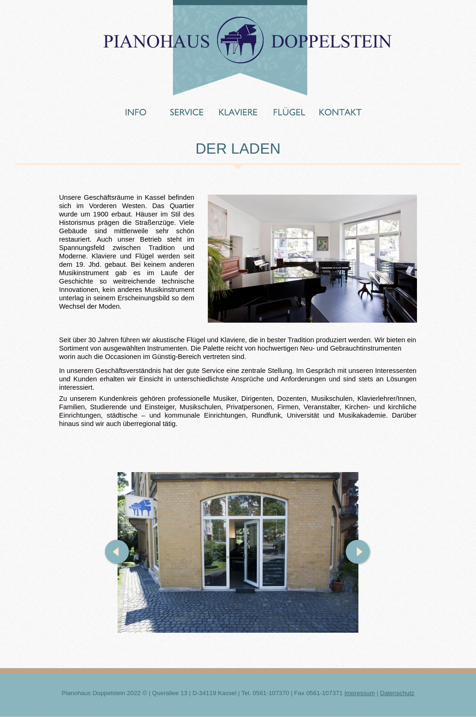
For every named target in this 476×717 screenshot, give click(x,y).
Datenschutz (397, 693)
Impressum (359, 693)
